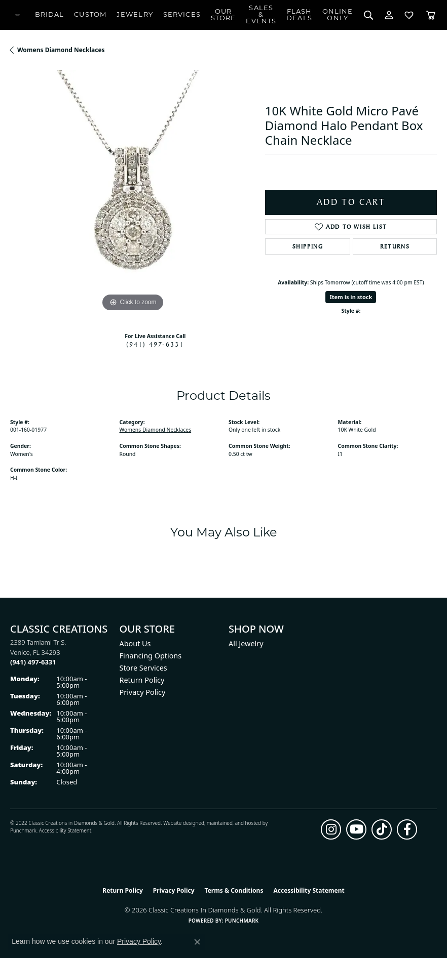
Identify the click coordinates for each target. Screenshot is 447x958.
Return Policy (142, 680)
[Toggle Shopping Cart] (431, 15)
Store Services (143, 668)
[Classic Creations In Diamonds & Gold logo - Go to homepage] (17, 15)
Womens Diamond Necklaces (61, 50)
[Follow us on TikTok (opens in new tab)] (381, 829)
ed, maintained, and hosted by (233, 822)
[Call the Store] (33, 662)
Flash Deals (299, 15)
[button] (368, 15)
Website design (180, 822)
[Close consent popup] (197, 942)
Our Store (223, 15)
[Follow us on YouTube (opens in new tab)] (356, 829)
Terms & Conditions (234, 890)
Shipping (307, 246)
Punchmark (23, 830)
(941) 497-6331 (155, 344)
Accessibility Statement (65, 830)
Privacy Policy (143, 692)
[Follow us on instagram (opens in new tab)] (331, 829)
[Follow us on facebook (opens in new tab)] (407, 829)
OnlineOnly (337, 15)
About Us (135, 643)
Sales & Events (261, 15)
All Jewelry (246, 643)
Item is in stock (350, 297)
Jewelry (135, 15)
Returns (394, 246)
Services (182, 15)
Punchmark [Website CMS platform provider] (242, 920)
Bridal (49, 15)
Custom (90, 15)
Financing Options (151, 655)
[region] (132, 192)
